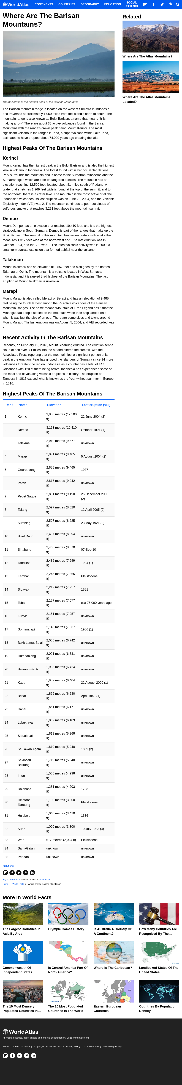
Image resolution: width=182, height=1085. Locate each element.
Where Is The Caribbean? (113, 968)
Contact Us (17, 1046)
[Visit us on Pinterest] (26, 1055)
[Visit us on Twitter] (19, 1055)
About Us (51, 1046)
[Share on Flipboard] (5, 872)
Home (6, 1046)
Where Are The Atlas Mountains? (147, 56)
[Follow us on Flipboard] (5, 1055)
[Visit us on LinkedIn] (33, 1055)
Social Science (132, 4)
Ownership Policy (112, 1046)
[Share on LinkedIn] (32, 872)
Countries (66, 4)
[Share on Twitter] (18, 872)
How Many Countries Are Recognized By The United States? (158, 933)
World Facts (44, 879)
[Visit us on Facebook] (12, 1055)
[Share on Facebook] (12, 872)
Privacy (28, 1046)
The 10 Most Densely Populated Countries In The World (20, 1011)
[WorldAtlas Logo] (17, 4)
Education (112, 4)
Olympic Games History (66, 929)
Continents (44, 4)
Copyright (39, 1046)
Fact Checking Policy (69, 1046)
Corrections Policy (91, 1046)
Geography (89, 4)
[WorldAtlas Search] (177, 4)
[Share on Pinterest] (25, 872)
